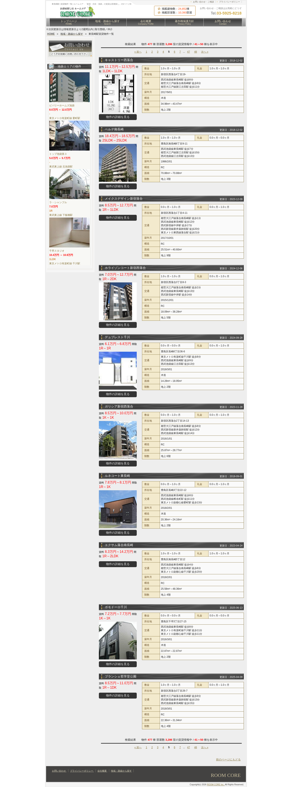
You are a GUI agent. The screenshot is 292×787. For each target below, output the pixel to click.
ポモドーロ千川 (116, 607)
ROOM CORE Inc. (216, 784)
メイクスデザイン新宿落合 (124, 198)
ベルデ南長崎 (114, 129)
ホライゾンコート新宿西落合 (125, 268)
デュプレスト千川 (117, 337)
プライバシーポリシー (229, 2)
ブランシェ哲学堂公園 (120, 676)
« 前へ (138, 51)
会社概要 (146, 22)
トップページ (69, 22)
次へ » (204, 51)
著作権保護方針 (184, 22)
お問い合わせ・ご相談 (203, 2)
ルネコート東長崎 (117, 475)
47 (188, 51)
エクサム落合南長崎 (119, 545)
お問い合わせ (223, 22)
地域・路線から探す (107, 22)
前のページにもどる (228, 759)
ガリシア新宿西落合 (119, 406)
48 (195, 51)
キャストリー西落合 (119, 60)
